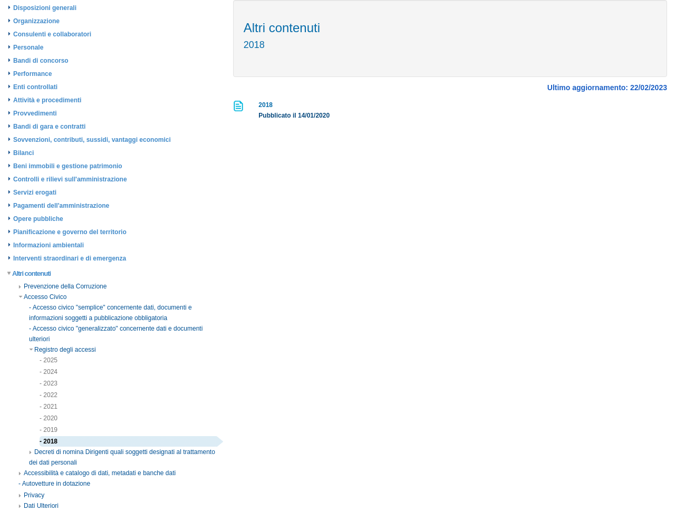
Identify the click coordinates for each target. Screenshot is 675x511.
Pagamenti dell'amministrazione (61, 205)
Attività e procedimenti (47, 100)
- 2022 (48, 395)
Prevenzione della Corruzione (62, 286)
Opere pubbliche (38, 219)
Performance (32, 74)
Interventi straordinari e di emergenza (69, 258)
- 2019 (48, 429)
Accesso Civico (42, 297)
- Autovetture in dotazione (54, 483)
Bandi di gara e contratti (49, 126)
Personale (28, 47)
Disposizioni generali (44, 8)
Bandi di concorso (41, 60)
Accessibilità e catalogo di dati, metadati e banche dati (97, 473)
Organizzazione (36, 21)
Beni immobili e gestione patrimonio (67, 166)
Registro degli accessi (62, 349)
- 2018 (48, 441)
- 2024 (48, 371)
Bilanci (23, 153)
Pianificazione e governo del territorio (70, 232)
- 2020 (48, 418)
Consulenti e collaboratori (52, 34)
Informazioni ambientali (48, 245)
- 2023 (48, 383)
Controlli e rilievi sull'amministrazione (70, 179)
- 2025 (48, 360)
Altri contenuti (29, 273)
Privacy (31, 495)
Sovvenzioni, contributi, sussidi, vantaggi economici (92, 139)
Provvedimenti (35, 113)
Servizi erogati (34, 192)
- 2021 (48, 406)
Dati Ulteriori (38, 505)
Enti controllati (35, 87)
